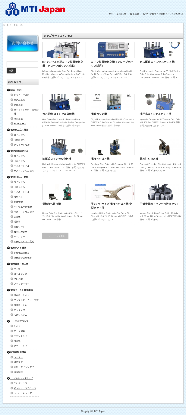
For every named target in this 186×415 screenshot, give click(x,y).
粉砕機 (17, 341)
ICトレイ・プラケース (25, 388)
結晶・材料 (16, 90)
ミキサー (18, 326)
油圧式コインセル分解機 (56, 158)
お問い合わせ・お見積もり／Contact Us (163, 13)
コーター (18, 357)
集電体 (17, 216)
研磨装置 (18, 362)
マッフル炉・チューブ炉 (26, 300)
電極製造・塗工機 (19, 264)
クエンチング (20, 336)
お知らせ (121, 13)
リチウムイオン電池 (24, 241)
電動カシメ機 (99, 113)
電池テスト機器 (18, 247)
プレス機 (18, 279)
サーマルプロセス (19, 321)
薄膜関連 (18, 372)
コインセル (19, 135)
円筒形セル (19, 139)
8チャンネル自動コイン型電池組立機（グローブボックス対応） (62, 63)
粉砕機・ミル (20, 305)
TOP (111, 13)
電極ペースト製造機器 (21, 290)
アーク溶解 (19, 331)
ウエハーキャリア (23, 393)
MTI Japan (99, 411)
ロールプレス (20, 274)
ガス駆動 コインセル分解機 (58, 113)
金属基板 (18, 105)
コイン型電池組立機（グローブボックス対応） (112, 63)
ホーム (5, 25)
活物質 (17, 221)
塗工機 (17, 269)
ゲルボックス (20, 383)
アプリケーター (22, 284)
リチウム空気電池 (23, 207)
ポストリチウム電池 (24, 170)
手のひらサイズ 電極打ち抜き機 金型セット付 (111, 205)
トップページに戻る (55, 236)
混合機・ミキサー (23, 295)
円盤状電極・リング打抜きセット (159, 203)
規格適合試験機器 (23, 257)
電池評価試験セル (19, 151)
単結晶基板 (19, 100)
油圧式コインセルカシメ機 (155, 113)
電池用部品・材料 (19, 177)
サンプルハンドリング (21, 378)
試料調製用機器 (18, 352)
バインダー (19, 236)
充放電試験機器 (22, 253)
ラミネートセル (22, 144)
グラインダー (20, 310)
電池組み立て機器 (19, 130)
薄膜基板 (18, 118)
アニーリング (20, 346)
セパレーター (20, 231)
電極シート (19, 226)
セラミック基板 (22, 95)
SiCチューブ (20, 123)
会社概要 (134, 13)
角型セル (18, 197)
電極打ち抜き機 (100, 158)
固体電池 (18, 202)
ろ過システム (20, 315)
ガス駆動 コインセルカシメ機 (157, 61)
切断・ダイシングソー (25, 367)
